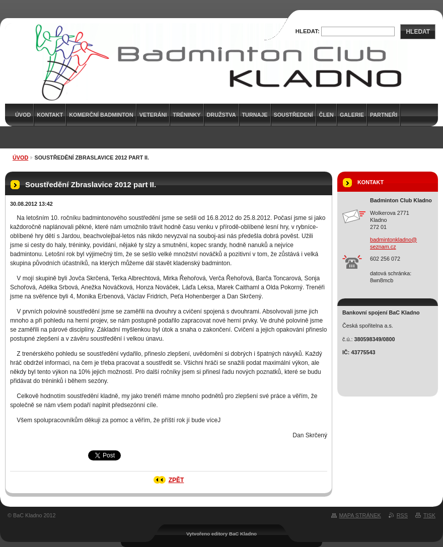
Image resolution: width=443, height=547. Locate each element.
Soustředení (293, 115)
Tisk (429, 515)
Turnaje (255, 115)
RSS (402, 515)
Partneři (383, 115)
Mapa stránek (360, 515)
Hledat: (308, 31)
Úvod (20, 157)
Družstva (221, 115)
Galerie (352, 115)
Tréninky (186, 115)
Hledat (418, 31)
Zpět (176, 480)
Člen (326, 115)
